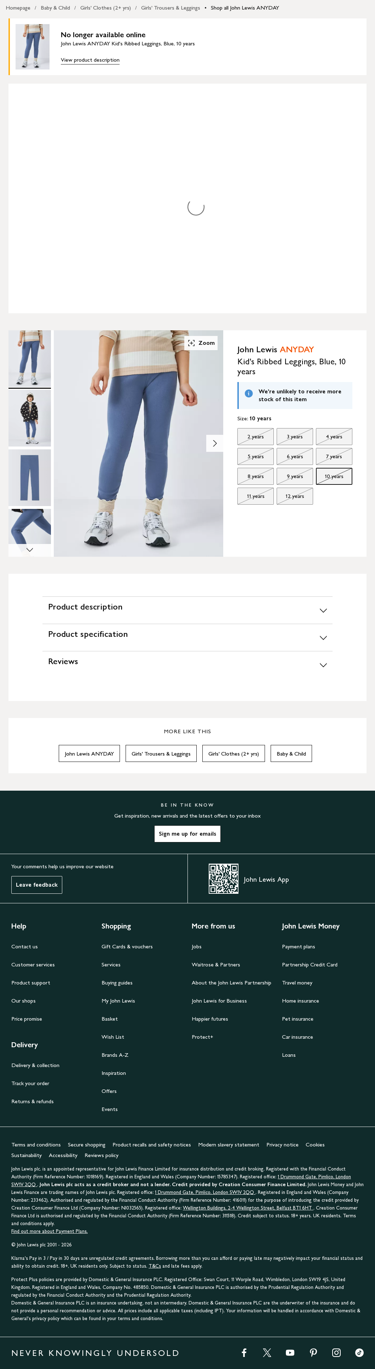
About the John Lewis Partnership (231, 982)
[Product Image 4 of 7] (29, 537)
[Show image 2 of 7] (214, 443)
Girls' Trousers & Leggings (170, 7)
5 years (250, 458)
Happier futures (210, 1018)
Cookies (315, 1144)
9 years (290, 478)
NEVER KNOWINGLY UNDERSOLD (95, 1353)
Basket (110, 1018)
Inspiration (114, 1073)
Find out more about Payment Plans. (49, 1231)
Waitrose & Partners (216, 964)
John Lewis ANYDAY (89, 753)
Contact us (24, 946)
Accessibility (63, 1155)
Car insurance (297, 1036)
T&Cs (155, 1266)
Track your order (30, 1083)
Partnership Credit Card (310, 964)
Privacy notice (282, 1144)
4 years (329, 438)
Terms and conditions (36, 1144)
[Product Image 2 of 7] (29, 418)
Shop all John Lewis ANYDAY (245, 7)
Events (110, 1109)
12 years (290, 498)
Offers (109, 1091)
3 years (290, 438)
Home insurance (300, 1000)
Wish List (113, 1036)
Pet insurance (297, 1018)
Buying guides (117, 982)
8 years (250, 478)
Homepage (18, 7)
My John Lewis (118, 1000)
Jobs (197, 946)
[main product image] (38, 46)
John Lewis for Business (219, 1000)
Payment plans (298, 946)
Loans (289, 1054)
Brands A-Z (115, 1054)
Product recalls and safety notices (151, 1144)
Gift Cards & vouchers (127, 946)
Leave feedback (37, 884)
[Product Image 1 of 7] (29, 358)
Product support (30, 982)
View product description (90, 59)
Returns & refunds (32, 1101)
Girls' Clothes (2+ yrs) (105, 7)
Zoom (201, 343)
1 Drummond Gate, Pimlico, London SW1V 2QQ (205, 1192)
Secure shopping (86, 1144)
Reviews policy (102, 1155)
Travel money (297, 982)
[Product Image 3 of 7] (29, 477)
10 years (330, 478)
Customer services (33, 964)
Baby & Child (55, 7)
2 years (250, 438)
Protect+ (202, 1036)
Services (111, 964)
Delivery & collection (35, 1065)
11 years (250, 498)
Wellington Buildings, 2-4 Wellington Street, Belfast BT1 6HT (248, 1208)
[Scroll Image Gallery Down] (29, 550)
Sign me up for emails (187, 833)
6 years (290, 458)
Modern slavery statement (228, 1144)
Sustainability (26, 1155)
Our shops (23, 1000)
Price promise (26, 1018)
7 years (329, 458)
